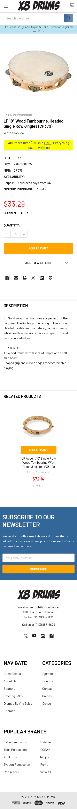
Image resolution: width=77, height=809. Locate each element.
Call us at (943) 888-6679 (38, 624)
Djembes (48, 673)
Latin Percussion (15, 742)
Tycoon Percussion (17, 764)
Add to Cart (38, 450)
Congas (47, 688)
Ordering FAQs (13, 696)
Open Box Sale (13, 673)
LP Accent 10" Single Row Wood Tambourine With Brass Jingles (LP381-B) (38, 462)
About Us (10, 681)
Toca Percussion (15, 749)
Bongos (47, 681)
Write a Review (14, 133)
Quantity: (12, 225)
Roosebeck (11, 772)
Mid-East (46, 742)
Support (9, 688)
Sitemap (9, 711)
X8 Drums (10, 757)
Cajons (47, 696)
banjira (44, 757)
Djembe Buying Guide (18, 703)
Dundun (47, 703)
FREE (48, 143)
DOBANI (45, 749)
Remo (44, 764)
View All (45, 772)
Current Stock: (18, 213)
